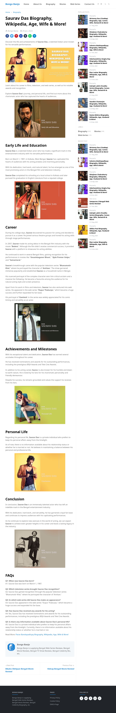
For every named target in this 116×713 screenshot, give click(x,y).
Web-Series (92, 199)
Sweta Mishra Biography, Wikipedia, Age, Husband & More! (99, 117)
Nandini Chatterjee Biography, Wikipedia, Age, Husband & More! (98, 104)
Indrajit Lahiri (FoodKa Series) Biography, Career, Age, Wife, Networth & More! (99, 89)
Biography (92, 16)
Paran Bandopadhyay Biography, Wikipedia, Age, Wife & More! (42, 634)
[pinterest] (90, 698)
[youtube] (99, 698)
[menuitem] (26, 4)
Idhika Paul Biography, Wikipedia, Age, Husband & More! (99, 231)
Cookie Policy (55, 701)
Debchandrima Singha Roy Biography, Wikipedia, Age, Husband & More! (99, 61)
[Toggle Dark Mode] (105, 4)
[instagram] (101, 4)
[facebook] (98, 4)
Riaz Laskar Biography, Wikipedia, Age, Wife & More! (98, 74)
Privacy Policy (55, 698)
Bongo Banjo (12, 4)
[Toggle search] (109, 4)
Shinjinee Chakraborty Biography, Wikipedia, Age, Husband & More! (98, 34)
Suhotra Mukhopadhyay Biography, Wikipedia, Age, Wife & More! (98, 47)
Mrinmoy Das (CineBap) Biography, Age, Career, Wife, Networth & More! (98, 20)
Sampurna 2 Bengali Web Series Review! (99, 202)
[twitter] (86, 698)
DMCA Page (54, 704)
